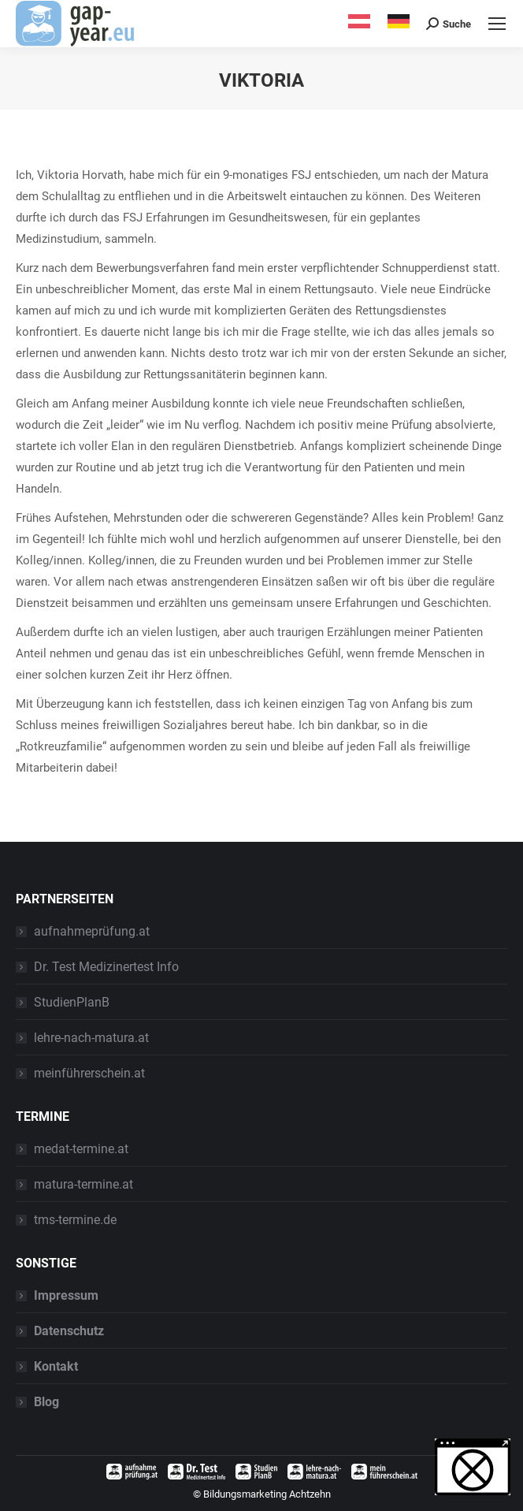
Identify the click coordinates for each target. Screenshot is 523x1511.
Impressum (66, 1295)
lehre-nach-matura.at (91, 1037)
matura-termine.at (83, 1184)
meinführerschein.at (89, 1073)
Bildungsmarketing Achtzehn (267, 1494)
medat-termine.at (81, 1148)
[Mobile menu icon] (497, 23)
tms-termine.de (75, 1219)
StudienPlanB (71, 1002)
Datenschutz (69, 1330)
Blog (46, 1401)
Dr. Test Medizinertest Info (106, 966)
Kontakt (56, 1366)
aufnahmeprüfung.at (92, 931)
